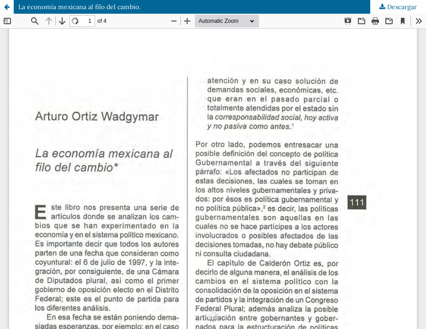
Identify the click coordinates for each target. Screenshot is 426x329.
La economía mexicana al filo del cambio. (79, 7)
